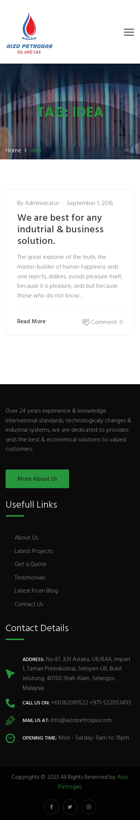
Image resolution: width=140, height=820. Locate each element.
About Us (26, 538)
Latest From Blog (36, 591)
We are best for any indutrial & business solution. (60, 230)
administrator (42, 203)
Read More (33, 322)
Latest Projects (34, 551)
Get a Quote (31, 564)
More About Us (37, 479)
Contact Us (29, 604)
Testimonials (30, 578)
